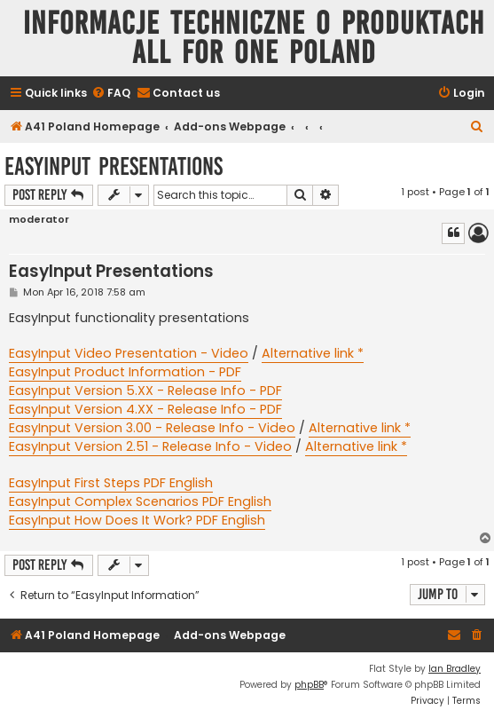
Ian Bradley (454, 668)
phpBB (309, 684)
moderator (39, 219)
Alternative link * (313, 353)
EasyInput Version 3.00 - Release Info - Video (152, 428)
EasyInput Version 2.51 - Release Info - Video (150, 446)
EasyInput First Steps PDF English (111, 483)
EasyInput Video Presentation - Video (128, 353)
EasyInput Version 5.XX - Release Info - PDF (145, 390)
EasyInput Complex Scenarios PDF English (140, 501)
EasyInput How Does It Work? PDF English (137, 520)
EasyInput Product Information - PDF (125, 372)
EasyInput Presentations (113, 166)
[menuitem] (110, 94)
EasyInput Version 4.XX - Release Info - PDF (145, 409)
